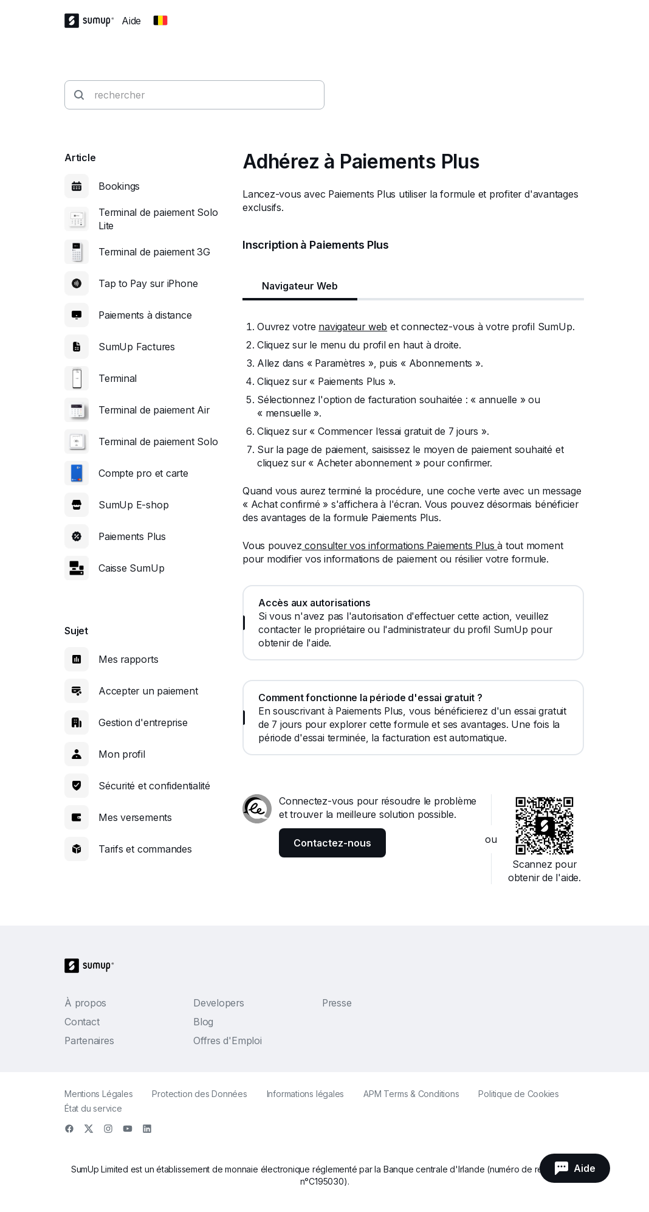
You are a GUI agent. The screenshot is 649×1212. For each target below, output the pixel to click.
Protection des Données (199, 1094)
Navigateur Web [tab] (300, 286)
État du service (93, 1108)
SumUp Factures (136, 347)
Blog (203, 1022)
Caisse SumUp (131, 568)
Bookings (119, 186)
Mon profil (121, 754)
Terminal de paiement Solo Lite (158, 219)
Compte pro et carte (143, 473)
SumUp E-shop (133, 505)
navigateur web (352, 326)
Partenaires (89, 1040)
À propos (85, 1003)
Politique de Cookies (518, 1094)
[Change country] (160, 20)
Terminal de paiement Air (154, 410)
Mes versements (135, 817)
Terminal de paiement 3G (154, 252)
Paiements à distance (145, 315)
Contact (81, 1022)
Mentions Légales (98, 1094)
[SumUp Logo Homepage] (93, 20)
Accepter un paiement (148, 691)
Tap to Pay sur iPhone (147, 283)
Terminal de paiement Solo (158, 441)
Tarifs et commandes (145, 849)
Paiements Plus (132, 536)
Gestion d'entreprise (143, 722)
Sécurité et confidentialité (154, 786)
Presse (337, 1003)
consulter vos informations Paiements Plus (400, 545)
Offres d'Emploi (227, 1040)
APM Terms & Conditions (411, 1094)
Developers (218, 1003)
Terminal (117, 378)
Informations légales (306, 1094)
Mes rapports (128, 659)
